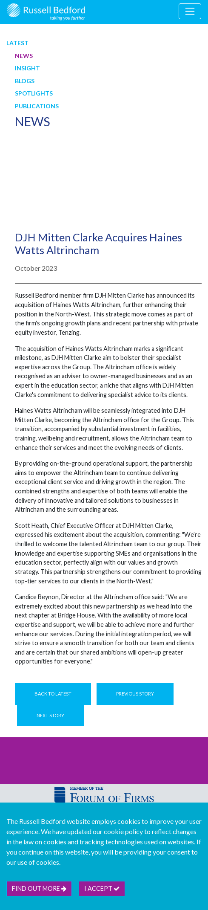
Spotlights (34, 93)
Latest (17, 42)
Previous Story (135, 693)
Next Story (50, 715)
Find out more (39, 888)
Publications (37, 106)
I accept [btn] (102, 888)
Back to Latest (52, 693)
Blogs (24, 80)
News (24, 55)
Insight (27, 68)
